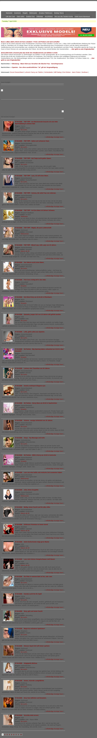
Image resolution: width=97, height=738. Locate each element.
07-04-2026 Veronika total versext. (27, 715)
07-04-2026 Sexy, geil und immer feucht (28, 611)
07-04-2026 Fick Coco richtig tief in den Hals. (30, 280)
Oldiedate (39, 16)
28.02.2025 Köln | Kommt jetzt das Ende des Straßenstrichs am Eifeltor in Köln (29, 53)
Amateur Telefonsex (45, 13)
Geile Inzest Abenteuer (82, 16)
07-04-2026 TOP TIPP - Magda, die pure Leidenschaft (33, 228)
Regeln (25, 13)
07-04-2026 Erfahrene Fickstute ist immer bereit (31, 524)
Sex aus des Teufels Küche (63, 16)
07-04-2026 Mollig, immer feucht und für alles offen (32, 507)
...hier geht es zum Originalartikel (82, 49)
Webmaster (33, 13)
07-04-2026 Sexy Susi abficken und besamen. (30, 698)
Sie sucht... (24, 130)
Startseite (9, 13)
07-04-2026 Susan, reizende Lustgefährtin (29, 680)
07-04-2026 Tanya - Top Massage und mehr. (30, 438)
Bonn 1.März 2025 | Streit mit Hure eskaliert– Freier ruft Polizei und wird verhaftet (30, 42)
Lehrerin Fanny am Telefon (34, 72)
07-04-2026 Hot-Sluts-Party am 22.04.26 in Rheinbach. (33, 297)
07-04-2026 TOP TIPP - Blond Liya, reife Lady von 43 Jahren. (35, 245)
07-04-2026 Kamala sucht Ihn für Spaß (28, 594)
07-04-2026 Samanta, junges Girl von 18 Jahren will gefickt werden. (38, 314)
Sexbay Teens (59, 13)
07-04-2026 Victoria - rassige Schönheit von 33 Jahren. (34, 420)
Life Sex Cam (10, 16)
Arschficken (49, 16)
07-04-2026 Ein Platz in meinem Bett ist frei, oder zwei (33, 576)
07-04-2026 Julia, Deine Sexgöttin (26, 490)
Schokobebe (48, 72)
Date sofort (20, 16)
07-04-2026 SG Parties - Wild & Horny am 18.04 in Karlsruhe (35, 455)
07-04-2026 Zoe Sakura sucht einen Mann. (29, 262)
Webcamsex (25, 234)
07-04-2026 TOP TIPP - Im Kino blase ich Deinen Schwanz (35, 210)
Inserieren (17, 13)
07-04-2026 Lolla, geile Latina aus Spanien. (30, 332)
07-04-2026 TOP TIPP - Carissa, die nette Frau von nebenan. (35, 193)
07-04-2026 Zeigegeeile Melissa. (26, 663)
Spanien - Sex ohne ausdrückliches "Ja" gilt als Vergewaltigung (35, 67)
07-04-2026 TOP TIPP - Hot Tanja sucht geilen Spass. (33, 158)
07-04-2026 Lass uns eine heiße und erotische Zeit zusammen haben (38, 472)
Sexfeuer (85, 72)
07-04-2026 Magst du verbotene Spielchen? (30, 628)
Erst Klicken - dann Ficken (71, 72)
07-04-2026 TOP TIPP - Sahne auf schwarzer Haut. (32, 141)
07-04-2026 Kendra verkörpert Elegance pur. (30, 386)
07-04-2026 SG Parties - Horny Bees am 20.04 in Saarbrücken (36, 403)
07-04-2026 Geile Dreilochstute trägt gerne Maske (32, 542)
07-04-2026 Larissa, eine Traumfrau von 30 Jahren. (32, 368)
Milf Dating (57, 72)
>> (21, 734)
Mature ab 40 (25, 251)
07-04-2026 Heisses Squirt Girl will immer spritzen (32, 646)
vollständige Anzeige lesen (54, 137)
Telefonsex (24, 216)
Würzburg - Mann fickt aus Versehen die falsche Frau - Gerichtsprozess (37, 64)
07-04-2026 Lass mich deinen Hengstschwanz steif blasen (35, 559)
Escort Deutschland (16, 72)
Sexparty (23, 286)
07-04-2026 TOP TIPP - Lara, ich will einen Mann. (31, 175)
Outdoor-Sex (30, 16)
